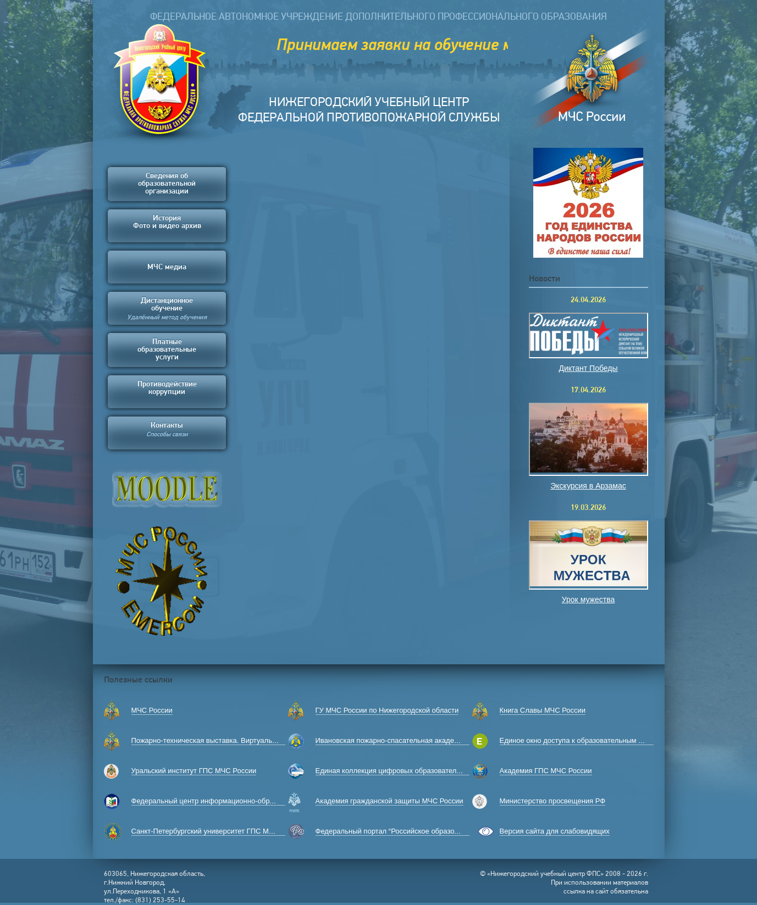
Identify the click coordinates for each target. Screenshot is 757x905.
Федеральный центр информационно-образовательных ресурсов (240, 801)
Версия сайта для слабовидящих (555, 831)
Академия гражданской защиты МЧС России (389, 801)
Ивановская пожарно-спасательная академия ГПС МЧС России (421, 740)
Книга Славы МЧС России (543, 710)
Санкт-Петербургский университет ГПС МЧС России (218, 831)
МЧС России (152, 710)
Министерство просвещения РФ (553, 801)
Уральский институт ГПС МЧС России (194, 771)
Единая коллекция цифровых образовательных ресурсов (411, 771)
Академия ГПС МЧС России (546, 771)
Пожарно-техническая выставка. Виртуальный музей (219, 740)
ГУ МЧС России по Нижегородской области (387, 710)
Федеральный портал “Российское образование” (396, 831)
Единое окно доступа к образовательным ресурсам (585, 740)
